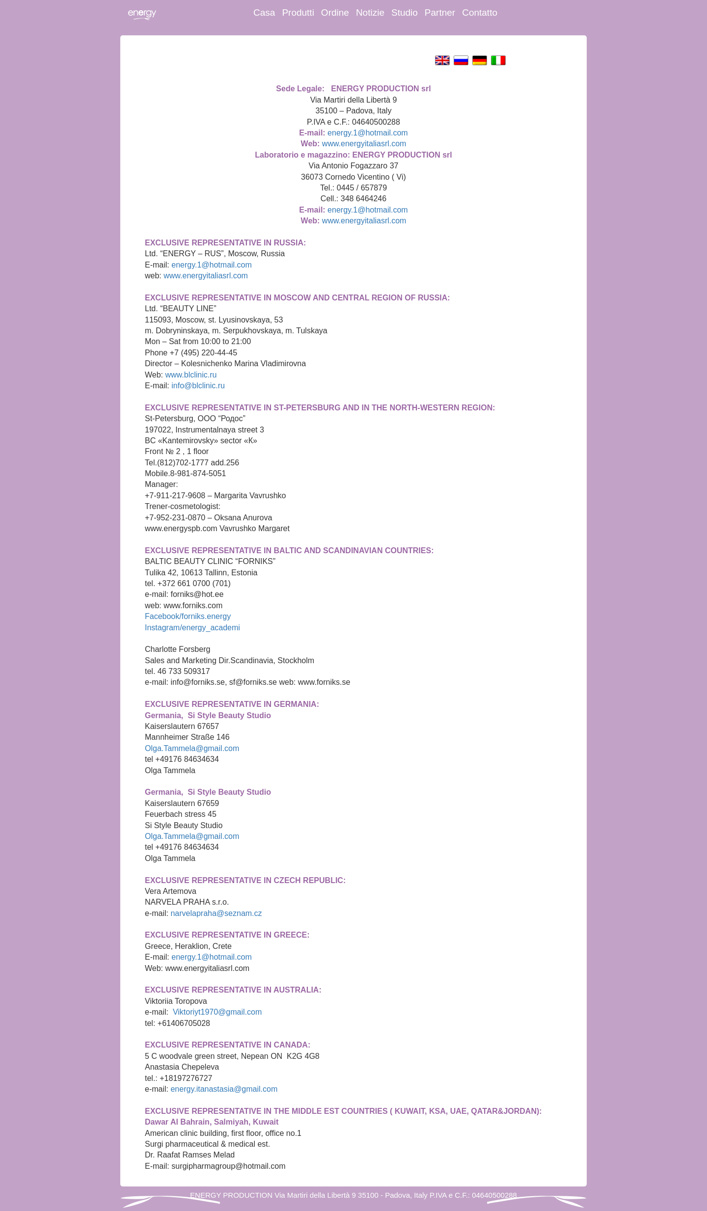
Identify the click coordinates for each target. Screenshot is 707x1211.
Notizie (370, 12)
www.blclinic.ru (191, 375)
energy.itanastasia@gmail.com (223, 1089)
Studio (404, 12)
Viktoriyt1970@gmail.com (217, 1012)
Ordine (335, 12)
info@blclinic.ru (198, 385)
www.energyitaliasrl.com (364, 143)
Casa (264, 12)
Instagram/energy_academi (192, 627)
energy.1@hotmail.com (367, 133)
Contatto (479, 12)
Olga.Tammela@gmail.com (192, 748)
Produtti (298, 12)
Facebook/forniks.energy (188, 616)
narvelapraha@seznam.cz (216, 913)
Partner (440, 12)
